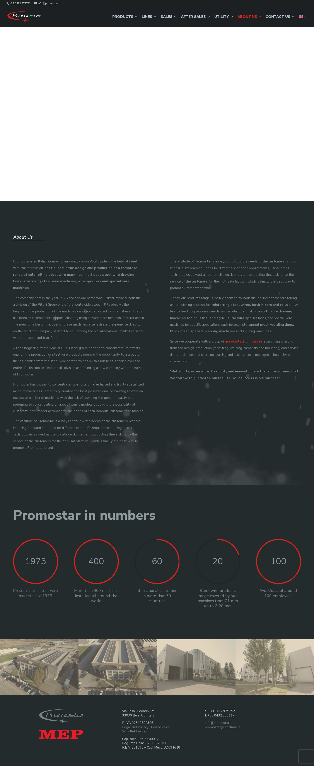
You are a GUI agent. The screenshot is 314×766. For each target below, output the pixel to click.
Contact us (278, 17)
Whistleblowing (134, 730)
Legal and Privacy (135, 726)
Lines (147, 17)
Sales (166, 17)
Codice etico (160, 726)
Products (122, 17)
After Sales (193, 17)
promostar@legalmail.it (222, 726)
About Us (247, 17)
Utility (221, 17)
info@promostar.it (218, 722)
